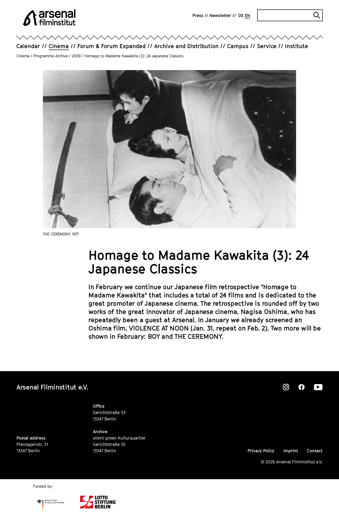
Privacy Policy (261, 450)
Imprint (290, 450)
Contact (314, 450)
